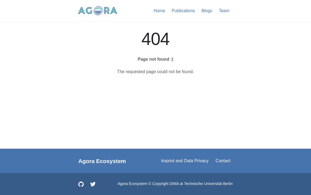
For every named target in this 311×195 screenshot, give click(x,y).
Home (159, 10)
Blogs (207, 10)
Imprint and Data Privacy (185, 160)
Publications (183, 10)
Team (224, 10)
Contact (223, 160)
